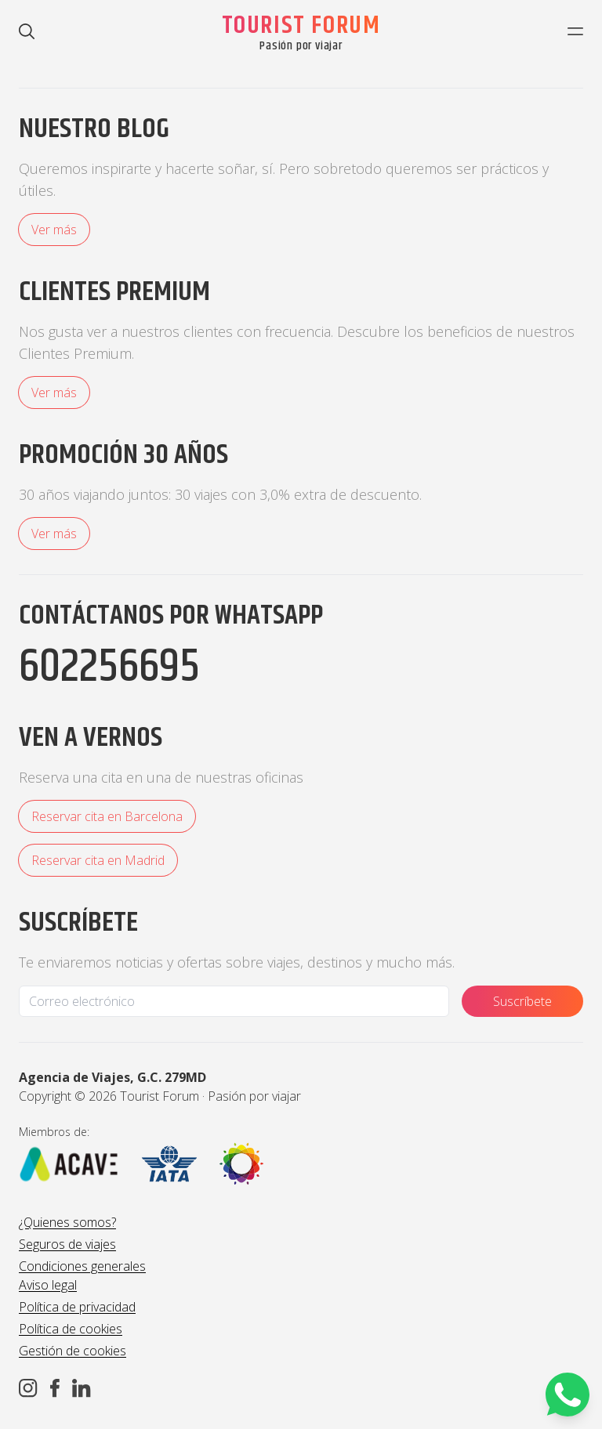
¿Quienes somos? (67, 1222)
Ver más (54, 229)
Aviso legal (48, 1284)
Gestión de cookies (72, 1350)
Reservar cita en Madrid (98, 860)
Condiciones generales (82, 1266)
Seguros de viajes (67, 1244)
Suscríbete (522, 1001)
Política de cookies (70, 1328)
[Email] (234, 1001)
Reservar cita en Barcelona (107, 816)
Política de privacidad (77, 1306)
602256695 (109, 667)
